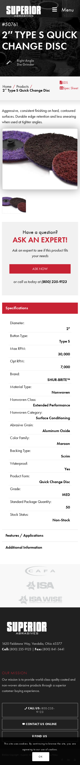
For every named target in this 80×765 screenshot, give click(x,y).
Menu (62, 9)
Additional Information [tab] (24, 547)
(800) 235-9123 (54, 281)
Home (7, 86)
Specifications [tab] (17, 307)
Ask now (40, 269)
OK (40, 756)
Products (22, 86)
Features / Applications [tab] (24, 535)
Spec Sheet (69, 88)
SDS (64, 82)
